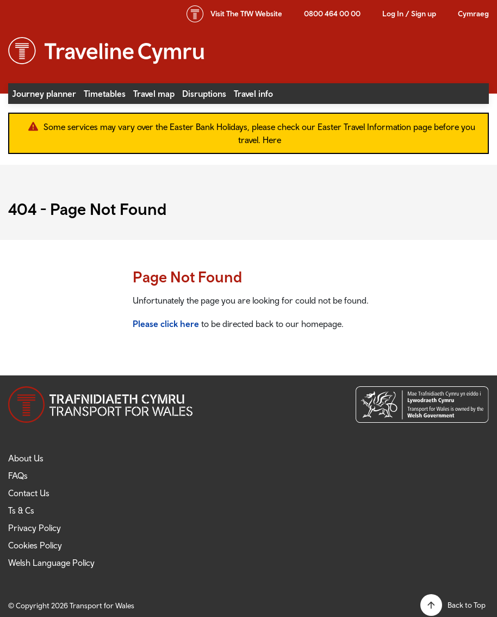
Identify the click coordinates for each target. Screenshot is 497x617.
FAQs (18, 475)
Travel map (154, 93)
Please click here (166, 324)
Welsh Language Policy (51, 562)
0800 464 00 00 (332, 13)
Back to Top (467, 605)
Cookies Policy (35, 545)
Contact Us (28, 493)
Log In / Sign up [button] (409, 13)
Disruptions (204, 93)
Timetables (105, 93)
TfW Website (246, 13)
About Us (26, 458)
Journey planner (44, 93)
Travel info (253, 93)
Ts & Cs (21, 510)
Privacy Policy (34, 528)
